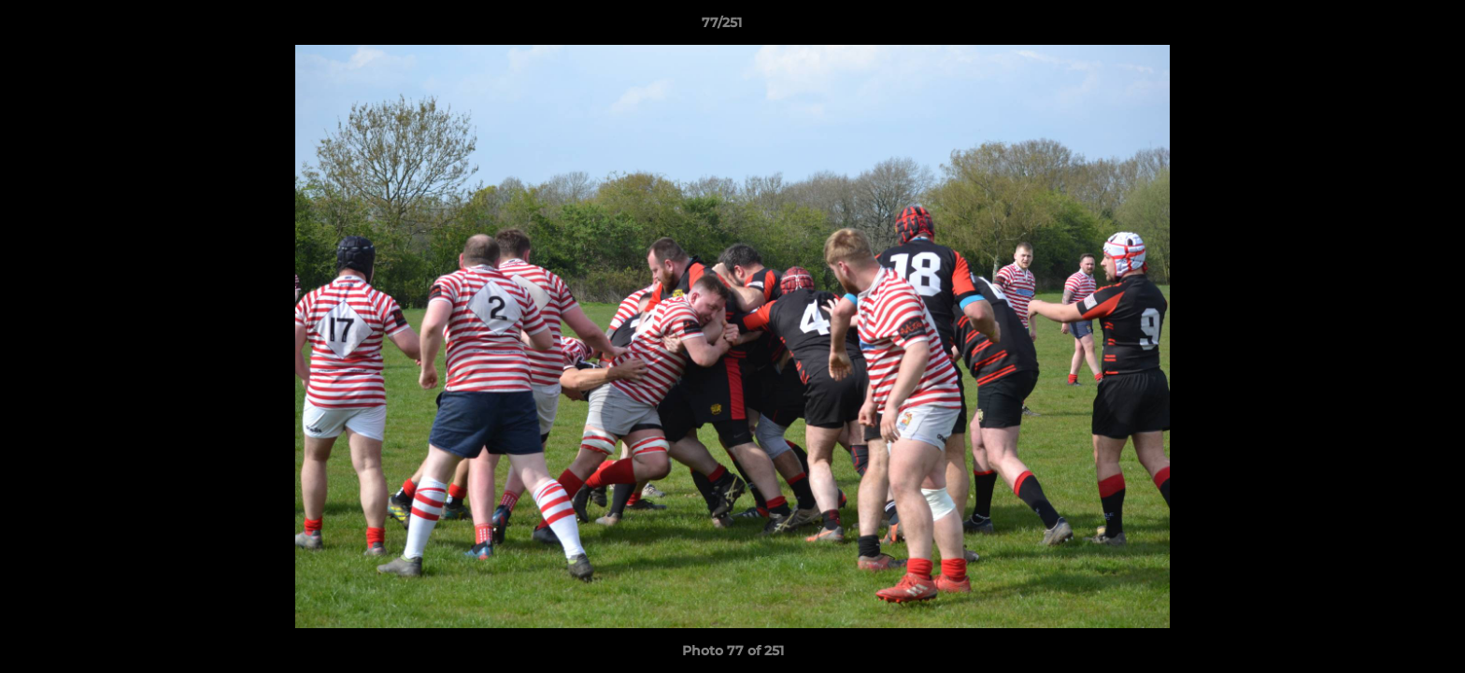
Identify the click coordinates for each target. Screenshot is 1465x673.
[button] (1386, 27)
